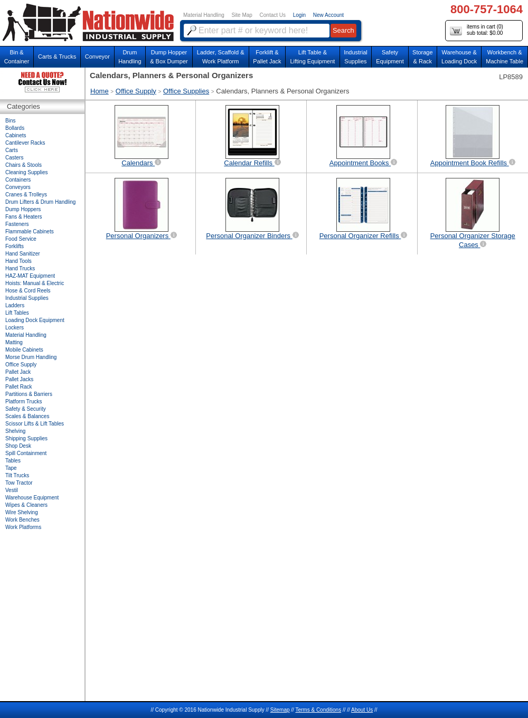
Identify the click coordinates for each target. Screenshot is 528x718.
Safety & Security (25, 409)
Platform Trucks (23, 401)
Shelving (15, 431)
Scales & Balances (27, 416)
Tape (11, 468)
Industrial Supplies (27, 298)
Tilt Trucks (17, 475)
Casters (14, 157)
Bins (10, 121)
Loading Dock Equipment (34, 320)
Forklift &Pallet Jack (267, 56)
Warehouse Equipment (32, 497)
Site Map (241, 15)
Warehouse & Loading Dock (459, 56)
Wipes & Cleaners (26, 505)
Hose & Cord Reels (28, 291)
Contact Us (273, 15)
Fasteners (17, 224)
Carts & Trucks (57, 56)
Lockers (14, 327)
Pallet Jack (18, 372)
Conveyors (18, 187)
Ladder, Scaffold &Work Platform (220, 56)
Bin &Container (17, 56)
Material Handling (203, 15)
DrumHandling (129, 56)
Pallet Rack (18, 387)
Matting (14, 342)
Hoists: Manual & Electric (34, 283)
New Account (328, 15)
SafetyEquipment (390, 56)
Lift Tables (17, 313)
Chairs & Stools (23, 165)
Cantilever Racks (25, 143)
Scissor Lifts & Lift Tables (34, 424)
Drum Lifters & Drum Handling (40, 202)
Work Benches (22, 520)
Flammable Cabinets (29, 231)
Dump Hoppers (23, 209)
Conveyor (97, 56)
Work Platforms (23, 527)
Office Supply (136, 91)
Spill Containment (25, 453)
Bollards (14, 128)
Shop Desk (18, 446)
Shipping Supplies (26, 438)
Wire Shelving (21, 512)
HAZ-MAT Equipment (30, 276)
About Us (362, 710)
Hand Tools (18, 261)
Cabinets (15, 135)
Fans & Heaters (23, 217)
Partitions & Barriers (28, 394)
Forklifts (14, 246)
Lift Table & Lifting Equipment (312, 56)
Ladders (14, 305)
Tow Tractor (19, 483)
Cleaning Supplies (26, 172)
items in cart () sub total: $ (476, 30)
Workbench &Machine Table (504, 56)
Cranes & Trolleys (26, 194)
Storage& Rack (422, 56)
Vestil (11, 490)
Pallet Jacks (19, 379)
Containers (18, 180)
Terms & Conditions (318, 710)
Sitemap (280, 710)
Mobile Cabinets (24, 350)
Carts (11, 150)
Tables (13, 461)
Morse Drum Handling (30, 357)
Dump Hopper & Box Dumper (169, 56)
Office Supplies (186, 91)
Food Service (20, 239)
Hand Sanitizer (22, 254)
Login (299, 15)
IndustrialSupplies (355, 56)
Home (99, 91)
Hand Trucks (20, 268)
